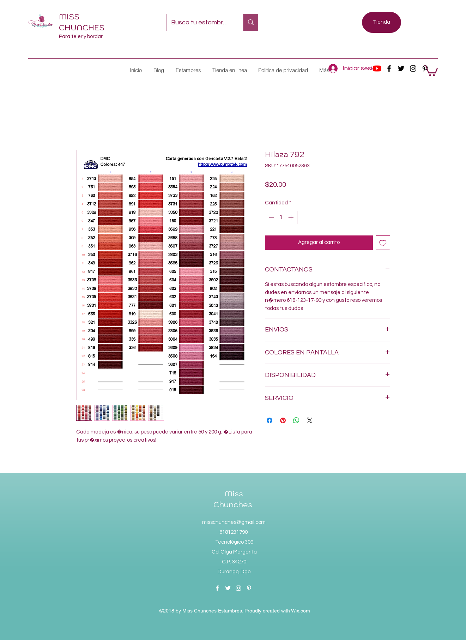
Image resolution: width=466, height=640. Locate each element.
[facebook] (389, 68)
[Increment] (291, 217)
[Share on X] (309, 420)
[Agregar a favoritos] (383, 242)
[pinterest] (249, 588)
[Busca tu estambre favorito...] (200, 22)
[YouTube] (377, 68)
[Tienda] (381, 22)
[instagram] (413, 68)
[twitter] (401, 68)
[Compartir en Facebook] (269, 420)
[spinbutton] (281, 217)
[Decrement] (271, 217)
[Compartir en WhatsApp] (296, 420)
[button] (188, 70)
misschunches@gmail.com (234, 522)
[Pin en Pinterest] (283, 420)
